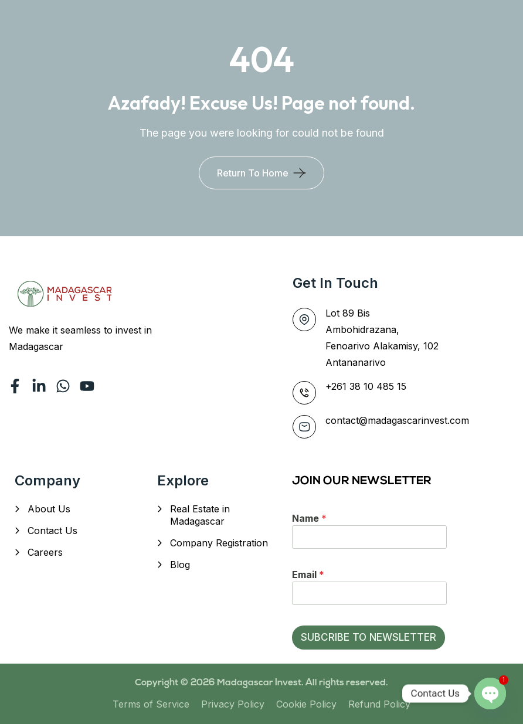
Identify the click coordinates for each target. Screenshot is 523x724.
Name (309, 518)
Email (308, 574)
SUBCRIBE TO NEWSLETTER (368, 637)
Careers (45, 552)
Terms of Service (151, 704)
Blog (180, 564)
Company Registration (219, 543)
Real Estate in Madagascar (200, 515)
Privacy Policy (232, 704)
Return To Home (252, 173)
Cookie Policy (306, 704)
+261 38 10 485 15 (365, 386)
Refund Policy (379, 704)
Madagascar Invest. (261, 683)
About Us (49, 509)
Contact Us (52, 530)
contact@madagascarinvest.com (397, 420)
